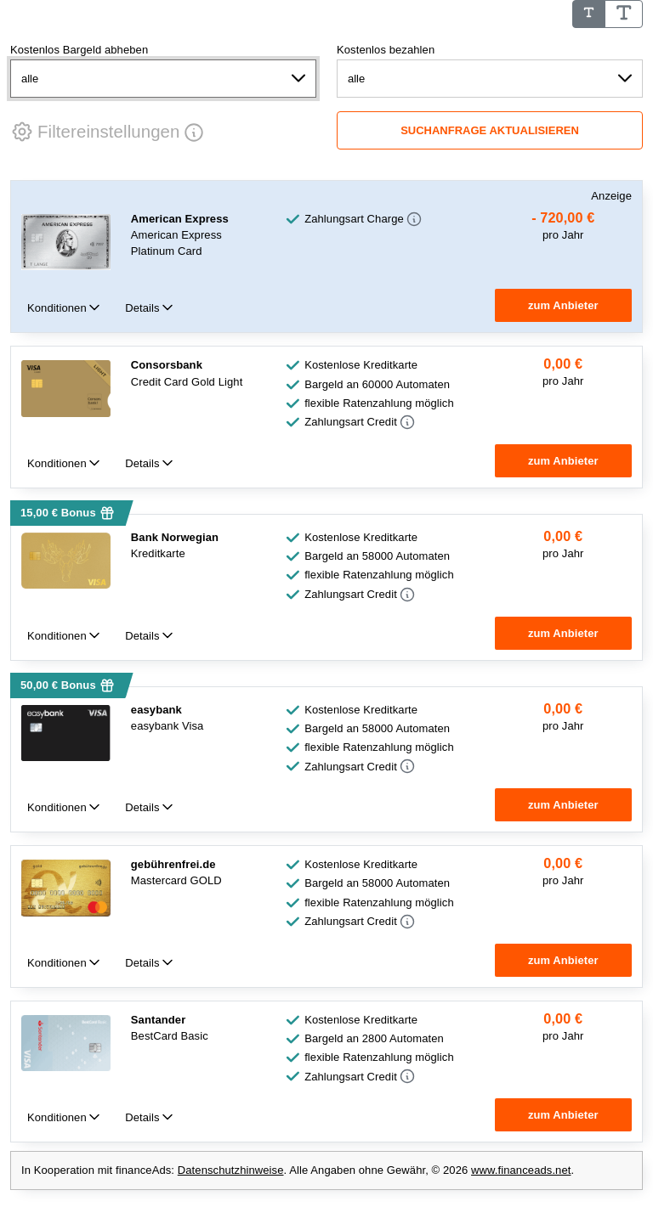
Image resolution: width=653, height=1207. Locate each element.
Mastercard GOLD (176, 881)
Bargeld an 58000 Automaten (377, 556)
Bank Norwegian (175, 537)
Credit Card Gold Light (187, 381)
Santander (158, 1019)
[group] (563, 227)
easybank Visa (167, 725)
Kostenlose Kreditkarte (360, 364)
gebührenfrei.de (173, 865)
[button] (95, 132)
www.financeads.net (521, 1171)
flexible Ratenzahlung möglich (379, 403)
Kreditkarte (158, 553)
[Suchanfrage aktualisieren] (490, 130)
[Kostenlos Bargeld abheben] (163, 78)
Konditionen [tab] (58, 308)
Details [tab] (143, 308)
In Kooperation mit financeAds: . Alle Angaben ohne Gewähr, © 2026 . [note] (297, 1171)
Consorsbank (166, 364)
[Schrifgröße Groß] (624, 14)
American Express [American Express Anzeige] (180, 218)
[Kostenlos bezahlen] (490, 78)
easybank (156, 709)
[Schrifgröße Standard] (588, 14)
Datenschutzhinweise (231, 1171)
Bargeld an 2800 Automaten (374, 1038)
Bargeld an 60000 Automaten (377, 384)
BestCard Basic (169, 1035)
